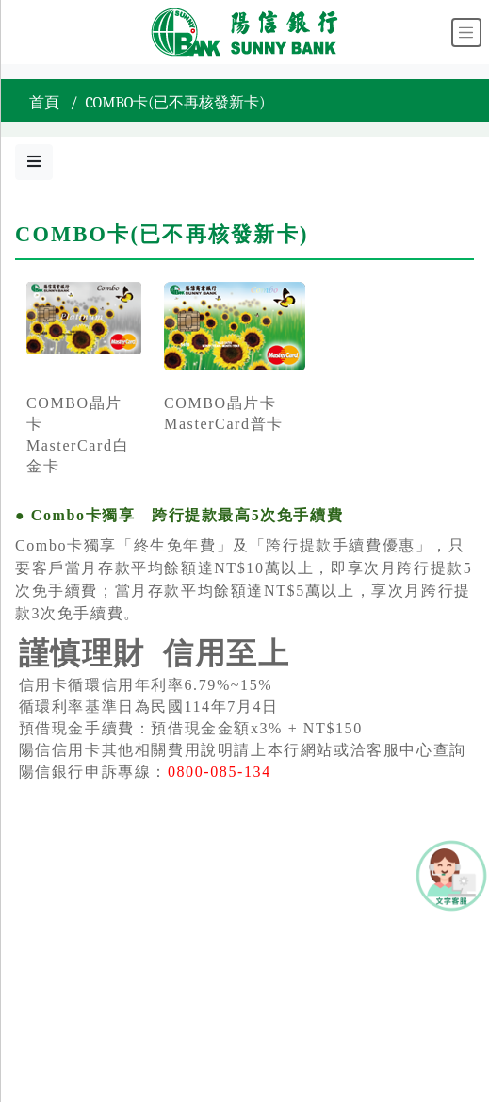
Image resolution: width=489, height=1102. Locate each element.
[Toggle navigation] (466, 32)
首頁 (44, 102)
